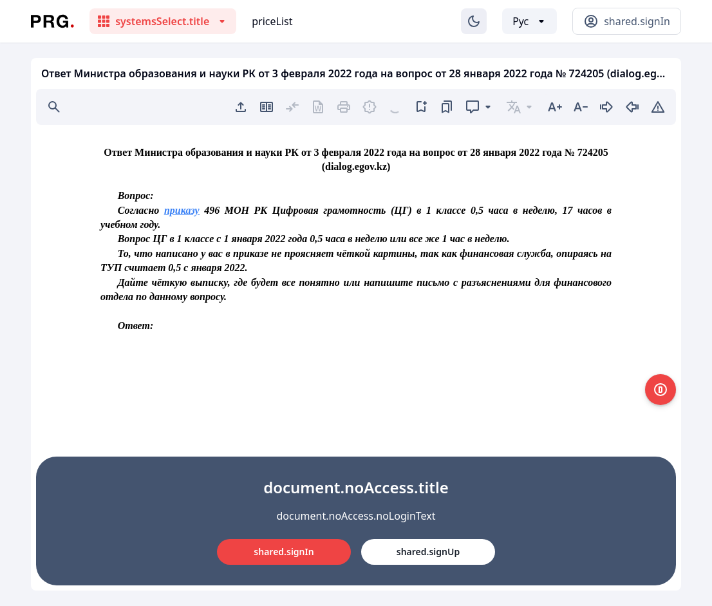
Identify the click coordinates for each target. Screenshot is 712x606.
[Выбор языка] (529, 21)
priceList (272, 21)
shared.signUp (428, 551)
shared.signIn (284, 551)
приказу (182, 210)
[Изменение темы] (474, 21)
